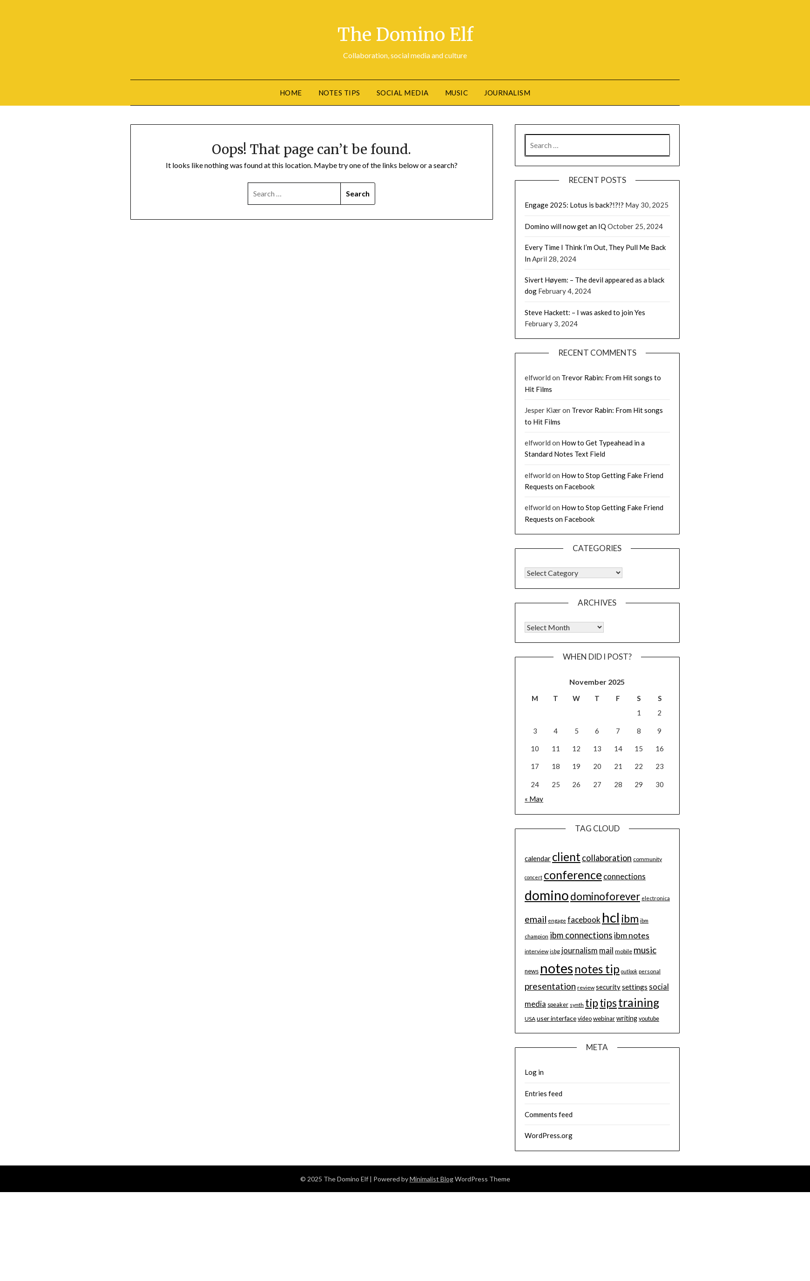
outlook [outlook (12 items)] (629, 971)
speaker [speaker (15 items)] (557, 1004)
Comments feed (549, 1114)
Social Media (403, 92)
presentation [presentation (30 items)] (550, 986)
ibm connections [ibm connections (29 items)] (581, 935)
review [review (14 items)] (585, 987)
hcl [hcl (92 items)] (611, 917)
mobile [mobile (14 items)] (623, 951)
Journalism (507, 92)
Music (456, 92)
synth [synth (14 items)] (577, 1004)
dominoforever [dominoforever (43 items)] (605, 896)
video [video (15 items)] (585, 1018)
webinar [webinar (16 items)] (604, 1018)
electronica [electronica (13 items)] (655, 898)
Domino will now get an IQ (565, 226)
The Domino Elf (405, 33)
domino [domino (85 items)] (547, 895)
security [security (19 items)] (608, 987)
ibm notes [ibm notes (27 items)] (631, 935)
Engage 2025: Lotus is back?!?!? (574, 205)
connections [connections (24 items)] (624, 876)
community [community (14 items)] (647, 859)
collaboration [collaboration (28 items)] (607, 858)
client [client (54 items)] (566, 856)
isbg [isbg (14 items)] (555, 951)
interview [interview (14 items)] (536, 951)
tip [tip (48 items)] (591, 1002)
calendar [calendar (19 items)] (538, 858)
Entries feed (543, 1093)
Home (291, 92)
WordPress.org (549, 1135)
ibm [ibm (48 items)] (630, 918)
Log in (534, 1072)
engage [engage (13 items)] (557, 920)
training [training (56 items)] (638, 1002)
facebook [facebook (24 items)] (584, 919)
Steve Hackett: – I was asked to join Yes (585, 312)
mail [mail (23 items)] (606, 950)
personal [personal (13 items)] (650, 971)
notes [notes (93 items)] (556, 968)
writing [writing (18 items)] (626, 1018)
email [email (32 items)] (536, 919)
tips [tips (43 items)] (608, 1003)
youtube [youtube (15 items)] (649, 1018)
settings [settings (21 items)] (635, 987)
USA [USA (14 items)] (530, 1018)
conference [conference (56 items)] (573, 875)
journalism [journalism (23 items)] (579, 950)
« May (534, 799)
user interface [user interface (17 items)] (556, 1018)
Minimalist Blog (431, 1179)
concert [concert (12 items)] (533, 877)
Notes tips (339, 92)
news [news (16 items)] (532, 971)
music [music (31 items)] (645, 949)
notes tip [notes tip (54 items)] (597, 969)
